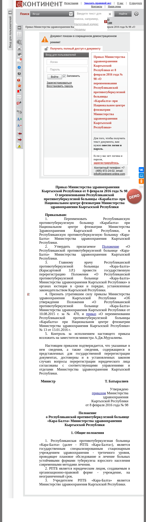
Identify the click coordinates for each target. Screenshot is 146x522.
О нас (120, 3)
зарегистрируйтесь (106, 162)
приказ (91, 314)
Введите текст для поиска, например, (87, 21)
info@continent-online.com (109, 173)
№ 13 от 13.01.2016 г (84, 312)
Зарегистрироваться (59, 82)
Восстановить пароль (60, 86)
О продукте (135, 3)
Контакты (96, 6)
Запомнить (73, 76)
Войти (54, 76)
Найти (123, 13)
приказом (99, 393)
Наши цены (114, 6)
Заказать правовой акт (97, 3)
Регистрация (71, 3)
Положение (110, 246)
